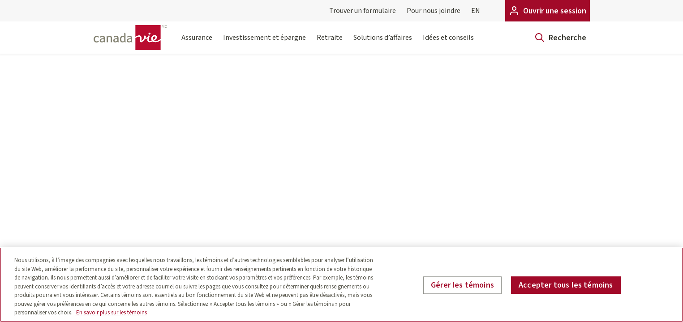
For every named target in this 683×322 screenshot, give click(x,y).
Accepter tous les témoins (566, 285)
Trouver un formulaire (362, 11)
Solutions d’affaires (382, 43)
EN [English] (475, 11)
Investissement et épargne (264, 43)
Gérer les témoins (462, 285)
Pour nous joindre (433, 11)
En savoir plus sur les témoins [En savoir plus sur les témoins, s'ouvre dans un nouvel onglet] (111, 313)
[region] (341, 284)
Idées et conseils (448, 43)
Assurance (196, 43)
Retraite (330, 43)
